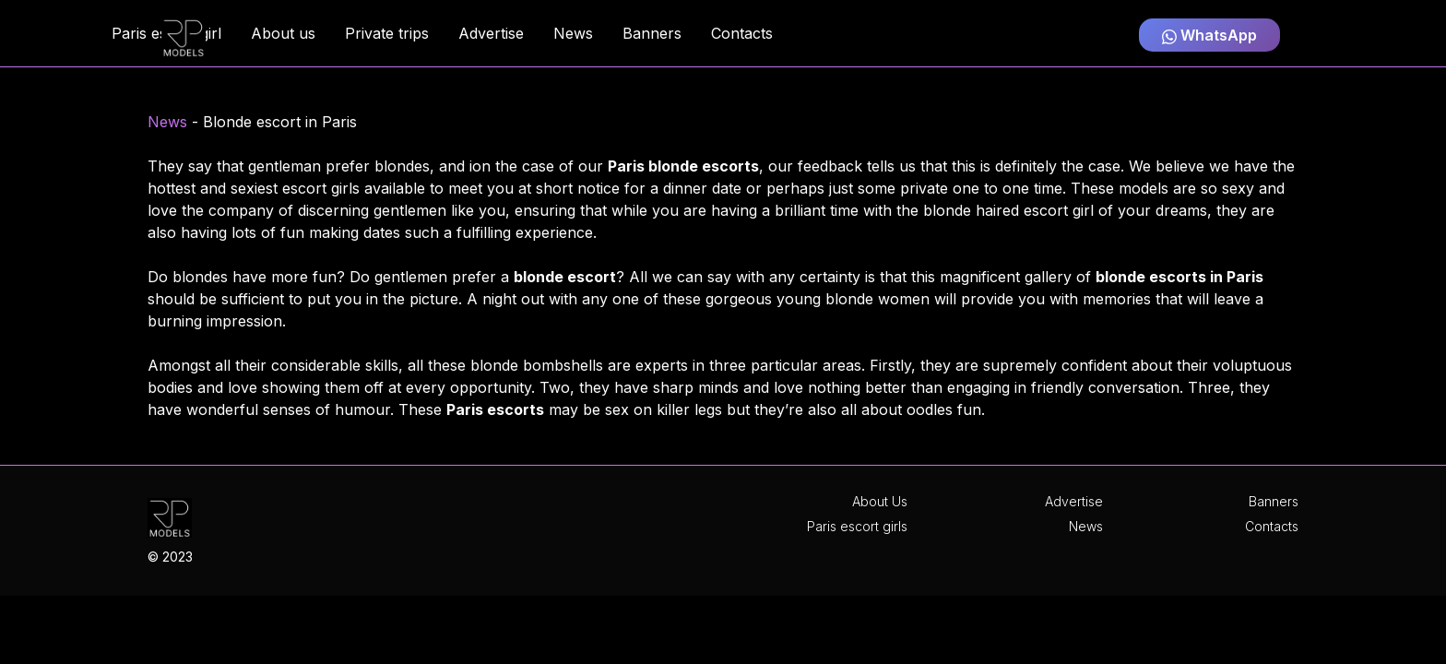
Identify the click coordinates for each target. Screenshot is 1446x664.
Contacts (1271, 526)
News (167, 122)
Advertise (1074, 501)
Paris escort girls (857, 526)
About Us (879, 501)
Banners (1273, 501)
